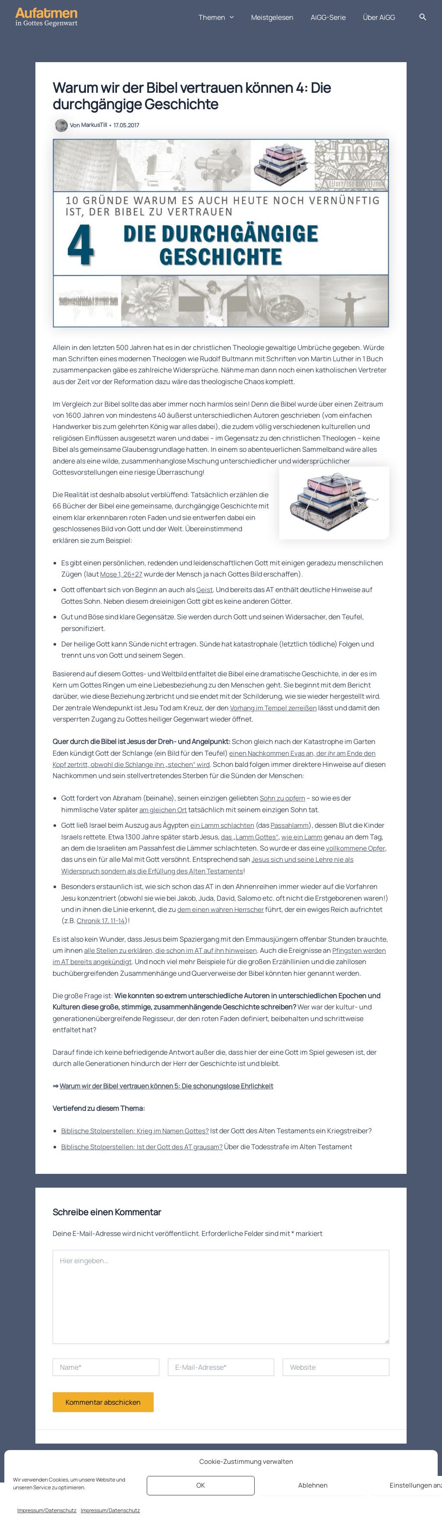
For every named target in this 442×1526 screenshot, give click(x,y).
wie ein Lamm (327, 837)
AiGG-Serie (333, 17)
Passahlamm (295, 825)
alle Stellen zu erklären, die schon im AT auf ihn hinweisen (175, 950)
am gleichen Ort (164, 809)
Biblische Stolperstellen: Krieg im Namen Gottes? (138, 1142)
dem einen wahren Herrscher (223, 909)
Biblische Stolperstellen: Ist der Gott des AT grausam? (145, 1158)
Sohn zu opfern (284, 798)
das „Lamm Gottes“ (273, 837)
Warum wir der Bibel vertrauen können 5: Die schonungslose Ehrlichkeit (172, 1097)
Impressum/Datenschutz (46, 1510)
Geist (204, 589)
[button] (241, 17)
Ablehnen (313, 1485)
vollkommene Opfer (92, 859)
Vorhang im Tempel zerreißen (276, 708)
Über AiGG (381, 17)
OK (200, 1485)
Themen (228, 17)
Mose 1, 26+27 (121, 574)
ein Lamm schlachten (224, 825)
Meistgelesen (281, 17)
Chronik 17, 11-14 (101, 920)
